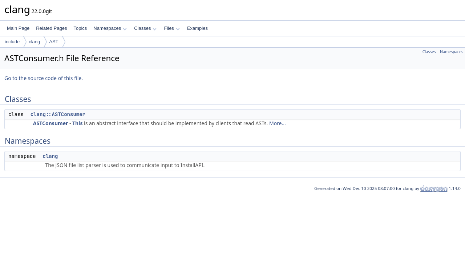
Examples (197, 28)
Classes (145, 28)
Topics (80, 28)
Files (171, 28)
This (77, 123)
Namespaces (109, 28)
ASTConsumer (50, 123)
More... (277, 123)
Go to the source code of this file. (43, 78)
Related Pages (51, 28)
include (12, 41)
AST (53, 41)
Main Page (18, 28)
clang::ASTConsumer (58, 114)
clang (34, 41)
